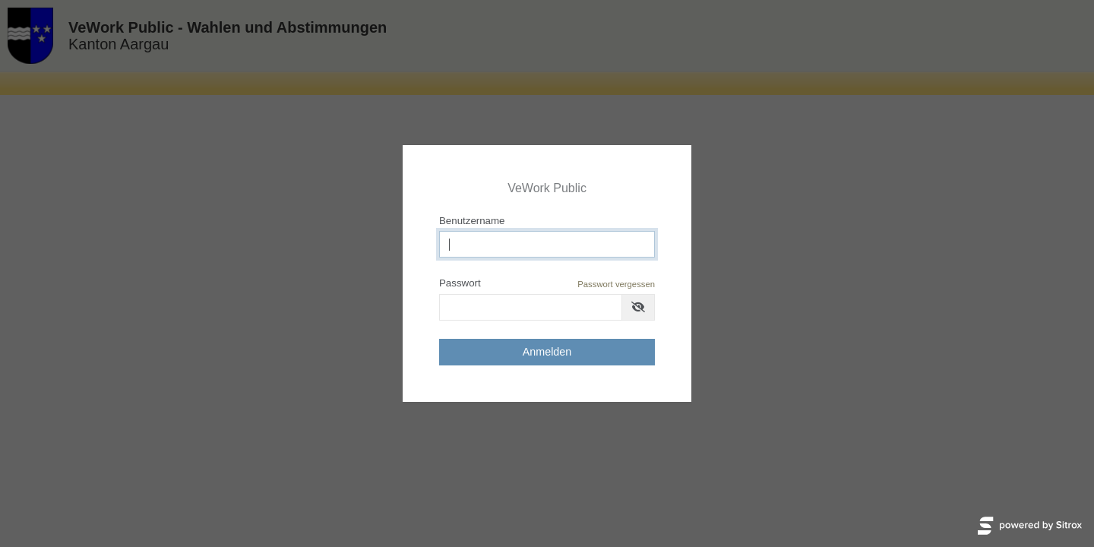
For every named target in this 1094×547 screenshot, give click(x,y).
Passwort (547, 284)
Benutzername (471, 220)
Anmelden (547, 352)
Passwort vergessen (616, 284)
